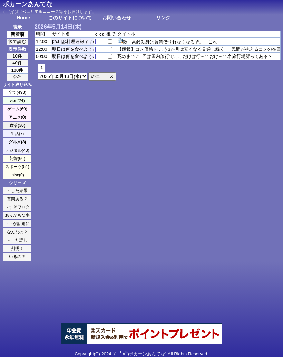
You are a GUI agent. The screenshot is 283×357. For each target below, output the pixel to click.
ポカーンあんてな (27, 4)
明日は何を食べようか (74, 49)
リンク (163, 17)
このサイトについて (70, 17)
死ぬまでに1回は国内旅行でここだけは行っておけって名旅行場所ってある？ (194, 56)
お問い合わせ (116, 17)
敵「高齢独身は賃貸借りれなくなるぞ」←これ (170, 41)
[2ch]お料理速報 (68, 41)
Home (23, 17)
